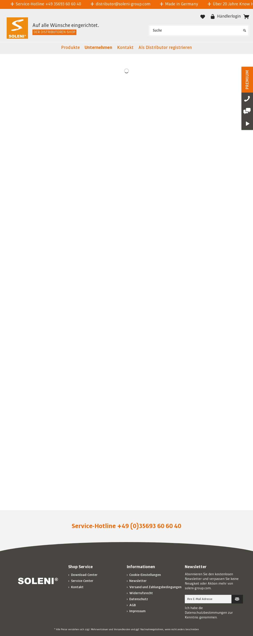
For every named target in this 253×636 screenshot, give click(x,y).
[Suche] (198, 30)
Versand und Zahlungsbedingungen (155, 587)
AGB (132, 605)
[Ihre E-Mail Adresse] (208, 599)
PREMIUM (247, 79)
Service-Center (81, 581)
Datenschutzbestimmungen (206, 612)
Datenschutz (138, 599)
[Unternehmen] (98, 48)
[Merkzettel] (202, 16)
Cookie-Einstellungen (145, 575)
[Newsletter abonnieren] (237, 599)
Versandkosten (122, 629)
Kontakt (77, 587)
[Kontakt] (125, 48)
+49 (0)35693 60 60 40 (149, 526)
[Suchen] (244, 28)
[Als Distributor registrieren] (165, 48)
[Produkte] (70, 48)
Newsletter (138, 581)
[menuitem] (198, 30)
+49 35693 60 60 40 (63, 4)
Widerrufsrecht (141, 593)
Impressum (137, 611)
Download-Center (84, 575)
